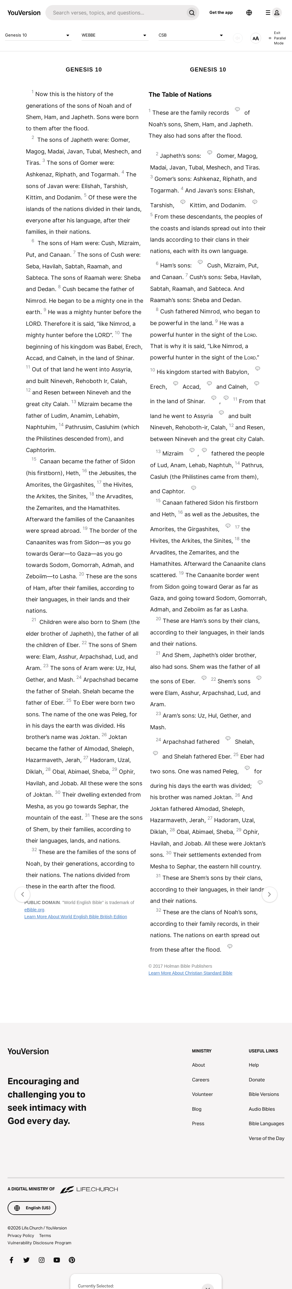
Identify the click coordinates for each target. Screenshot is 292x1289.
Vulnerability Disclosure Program (39, 1242)
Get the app (221, 12)
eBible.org (34, 909)
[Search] (114, 13)
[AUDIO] (238, 38)
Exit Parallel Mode (277, 38)
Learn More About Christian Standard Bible (190, 973)
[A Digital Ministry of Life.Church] (146, 1186)
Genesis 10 (38, 35)
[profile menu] (272, 12)
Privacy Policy (21, 1235)
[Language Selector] (249, 12)
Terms (45, 1235)
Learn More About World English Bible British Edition (75, 916)
